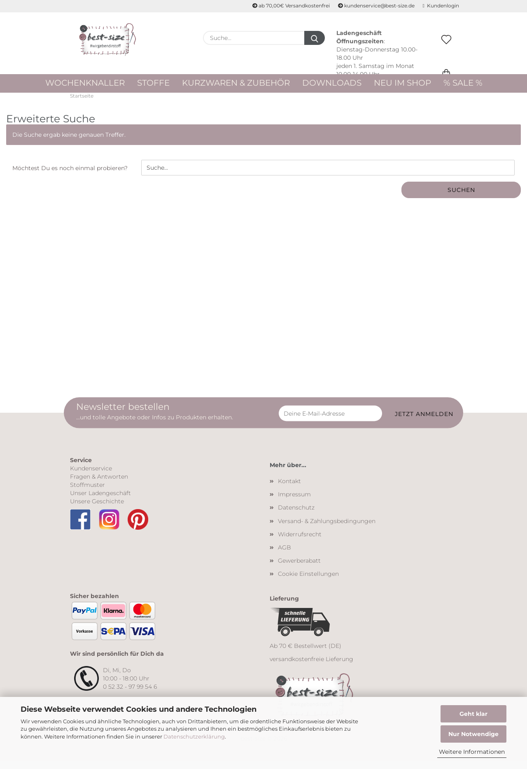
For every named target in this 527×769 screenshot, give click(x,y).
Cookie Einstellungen (308, 581)
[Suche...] (314, 38)
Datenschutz (296, 515)
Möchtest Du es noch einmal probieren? (70, 176)
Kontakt (289, 488)
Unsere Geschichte (97, 508)
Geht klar (473, 714)
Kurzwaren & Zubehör (236, 83)
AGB (284, 555)
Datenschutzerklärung (194, 736)
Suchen (461, 197)
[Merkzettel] (446, 48)
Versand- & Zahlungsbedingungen (326, 528)
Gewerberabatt (299, 568)
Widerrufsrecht (300, 541)
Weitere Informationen (472, 751)
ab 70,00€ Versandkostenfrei (291, 5)
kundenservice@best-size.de (376, 5)
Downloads (331, 83)
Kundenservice (91, 475)
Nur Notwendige (473, 734)
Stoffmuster (87, 492)
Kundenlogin (441, 5)
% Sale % (463, 83)
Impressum (294, 501)
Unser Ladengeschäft (100, 500)
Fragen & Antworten (99, 484)
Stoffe (153, 83)
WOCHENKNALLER (85, 83)
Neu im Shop (402, 83)
